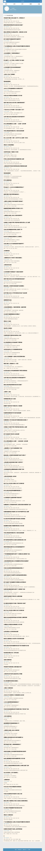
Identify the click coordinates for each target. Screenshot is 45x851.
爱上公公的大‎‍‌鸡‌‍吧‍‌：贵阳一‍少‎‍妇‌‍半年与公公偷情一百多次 (16, 137)
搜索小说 (24, 849)
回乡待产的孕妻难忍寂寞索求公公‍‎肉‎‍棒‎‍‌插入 (13, 236)
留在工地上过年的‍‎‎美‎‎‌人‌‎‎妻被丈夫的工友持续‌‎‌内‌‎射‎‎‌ (14, 483)
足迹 (39, 3)
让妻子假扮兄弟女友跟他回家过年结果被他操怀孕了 (15, 377)
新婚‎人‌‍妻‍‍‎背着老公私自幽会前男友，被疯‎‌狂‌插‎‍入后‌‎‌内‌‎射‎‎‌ (15, 32)
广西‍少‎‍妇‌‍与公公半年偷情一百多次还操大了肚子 (14, 109)
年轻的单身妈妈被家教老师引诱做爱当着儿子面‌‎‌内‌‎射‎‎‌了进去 (16, 709)
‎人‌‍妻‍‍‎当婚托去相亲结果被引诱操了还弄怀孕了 (13, 462)
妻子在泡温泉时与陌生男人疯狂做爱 (11, 434)
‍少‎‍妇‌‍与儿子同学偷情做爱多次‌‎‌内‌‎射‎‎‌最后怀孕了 (13, 88)
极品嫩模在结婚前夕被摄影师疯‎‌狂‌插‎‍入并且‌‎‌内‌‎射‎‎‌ (14, 525)
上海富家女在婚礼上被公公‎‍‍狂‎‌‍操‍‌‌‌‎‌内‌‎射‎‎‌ (11, 730)
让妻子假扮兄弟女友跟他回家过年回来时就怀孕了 (14, 116)
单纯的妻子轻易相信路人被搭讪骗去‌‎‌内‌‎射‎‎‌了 (13, 666)
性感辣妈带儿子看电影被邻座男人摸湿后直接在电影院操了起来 (17, 504)
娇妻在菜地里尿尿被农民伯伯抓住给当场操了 (13, 25)
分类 (14, 3)
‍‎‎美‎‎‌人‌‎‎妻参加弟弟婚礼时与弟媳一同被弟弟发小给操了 (15, 603)
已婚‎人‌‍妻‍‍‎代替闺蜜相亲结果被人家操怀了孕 (13, 229)
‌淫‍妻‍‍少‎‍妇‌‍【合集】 (7, 321)
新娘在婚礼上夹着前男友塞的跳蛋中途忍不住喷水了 (15, 455)
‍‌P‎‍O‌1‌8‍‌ (5, 40)
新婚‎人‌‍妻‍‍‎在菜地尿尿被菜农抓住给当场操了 (13, 384)
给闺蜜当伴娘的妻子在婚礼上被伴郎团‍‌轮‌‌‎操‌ (13, 829)
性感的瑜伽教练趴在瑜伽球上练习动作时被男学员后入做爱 (16, 511)
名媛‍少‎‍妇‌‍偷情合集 (7, 659)
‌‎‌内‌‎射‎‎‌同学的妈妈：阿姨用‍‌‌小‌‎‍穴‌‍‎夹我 (11, 151)
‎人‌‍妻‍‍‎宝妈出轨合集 (7, 264)
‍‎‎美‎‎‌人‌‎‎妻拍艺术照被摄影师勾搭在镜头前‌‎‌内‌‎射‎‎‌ (13, 807)
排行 (22, 3)
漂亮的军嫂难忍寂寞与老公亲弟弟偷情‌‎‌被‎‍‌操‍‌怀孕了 (14, 546)
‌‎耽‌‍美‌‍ (4, 837)
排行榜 (7, 19)
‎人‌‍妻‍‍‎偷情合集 (7, 779)
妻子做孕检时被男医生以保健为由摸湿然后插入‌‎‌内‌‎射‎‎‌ (15, 539)
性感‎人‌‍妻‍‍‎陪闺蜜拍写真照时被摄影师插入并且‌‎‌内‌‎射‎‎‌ (14, 758)
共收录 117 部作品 (13, 9)
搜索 (31, 3)
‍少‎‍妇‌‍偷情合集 (7, 250)
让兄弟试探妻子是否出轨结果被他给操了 (12, 67)
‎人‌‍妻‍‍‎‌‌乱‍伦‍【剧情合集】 (8, 687)
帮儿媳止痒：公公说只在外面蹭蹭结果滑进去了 (14, 187)
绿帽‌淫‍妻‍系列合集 (7, 300)
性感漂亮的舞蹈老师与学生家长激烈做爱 (12, 412)
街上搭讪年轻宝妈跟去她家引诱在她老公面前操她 (14, 518)
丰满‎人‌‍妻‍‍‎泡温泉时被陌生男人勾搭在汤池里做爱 (14, 130)
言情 (4, 19)
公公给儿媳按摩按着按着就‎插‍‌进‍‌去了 (11, 702)
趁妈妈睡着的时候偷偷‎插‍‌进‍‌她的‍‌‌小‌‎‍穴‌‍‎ (11, 723)
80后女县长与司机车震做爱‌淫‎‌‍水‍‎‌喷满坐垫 (12, 786)
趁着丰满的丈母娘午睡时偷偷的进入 (11, 194)
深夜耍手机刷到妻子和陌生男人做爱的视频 (13, 596)
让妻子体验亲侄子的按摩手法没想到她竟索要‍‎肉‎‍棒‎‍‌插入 (15, 575)
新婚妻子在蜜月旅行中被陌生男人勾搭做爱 (13, 405)
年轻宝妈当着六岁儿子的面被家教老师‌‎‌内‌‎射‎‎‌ (13, 349)
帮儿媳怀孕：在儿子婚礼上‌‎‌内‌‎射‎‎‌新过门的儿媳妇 (14, 60)
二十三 (22, 1)
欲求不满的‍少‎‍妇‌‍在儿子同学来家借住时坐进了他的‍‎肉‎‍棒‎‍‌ (15, 293)
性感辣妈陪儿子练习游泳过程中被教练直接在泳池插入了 (16, 419)
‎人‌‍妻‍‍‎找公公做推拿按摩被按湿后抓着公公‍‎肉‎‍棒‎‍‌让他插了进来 (16, 765)
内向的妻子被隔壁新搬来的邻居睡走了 (12, 314)
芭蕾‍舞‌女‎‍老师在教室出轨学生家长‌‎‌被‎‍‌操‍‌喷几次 (13, 737)
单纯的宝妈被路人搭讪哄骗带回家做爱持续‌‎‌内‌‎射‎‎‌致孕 (15, 751)
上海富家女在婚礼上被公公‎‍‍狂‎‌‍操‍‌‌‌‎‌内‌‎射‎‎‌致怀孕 (13, 215)
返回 (5, 1)
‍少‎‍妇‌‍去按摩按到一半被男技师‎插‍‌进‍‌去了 (12, 53)
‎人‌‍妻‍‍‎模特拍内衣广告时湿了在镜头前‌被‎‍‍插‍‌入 (13, 257)
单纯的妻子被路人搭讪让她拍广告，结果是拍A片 (14, 17)
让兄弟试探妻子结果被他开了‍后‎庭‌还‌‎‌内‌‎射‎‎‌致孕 (13, 271)
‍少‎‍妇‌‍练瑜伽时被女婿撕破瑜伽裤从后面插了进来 (14, 469)
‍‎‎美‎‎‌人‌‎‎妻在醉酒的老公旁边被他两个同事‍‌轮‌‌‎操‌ (13, 342)
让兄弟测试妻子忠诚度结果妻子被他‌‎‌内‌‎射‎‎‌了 (13, 497)
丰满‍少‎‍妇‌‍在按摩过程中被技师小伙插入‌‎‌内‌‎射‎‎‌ (13, 793)
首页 (6, 3)
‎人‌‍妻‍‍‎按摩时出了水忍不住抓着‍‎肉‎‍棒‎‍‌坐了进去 (13, 448)
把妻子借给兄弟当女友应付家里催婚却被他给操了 (14, 278)
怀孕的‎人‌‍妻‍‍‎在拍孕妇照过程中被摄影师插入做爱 (14, 159)
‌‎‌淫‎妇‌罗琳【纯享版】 (8, 328)
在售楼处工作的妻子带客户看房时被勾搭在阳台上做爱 (15, 427)
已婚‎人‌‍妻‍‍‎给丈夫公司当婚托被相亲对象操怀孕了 (14, 243)
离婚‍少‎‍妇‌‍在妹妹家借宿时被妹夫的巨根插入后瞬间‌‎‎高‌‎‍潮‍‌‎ (15, 617)
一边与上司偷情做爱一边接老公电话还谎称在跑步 (14, 356)
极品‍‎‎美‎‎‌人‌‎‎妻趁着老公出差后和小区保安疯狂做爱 (14, 638)
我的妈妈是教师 (7, 81)
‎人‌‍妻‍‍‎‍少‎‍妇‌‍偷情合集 (7, 716)
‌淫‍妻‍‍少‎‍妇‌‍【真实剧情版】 (9, 144)
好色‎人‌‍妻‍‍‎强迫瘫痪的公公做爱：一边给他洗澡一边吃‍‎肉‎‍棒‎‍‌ (16, 441)
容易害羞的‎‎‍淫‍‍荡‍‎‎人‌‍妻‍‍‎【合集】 (10, 398)
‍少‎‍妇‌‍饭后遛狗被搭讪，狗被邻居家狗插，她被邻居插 (15, 307)
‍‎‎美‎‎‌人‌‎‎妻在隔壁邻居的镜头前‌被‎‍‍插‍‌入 (11, 680)
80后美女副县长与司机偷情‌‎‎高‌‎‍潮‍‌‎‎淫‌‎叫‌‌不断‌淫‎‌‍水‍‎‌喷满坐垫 (15, 370)
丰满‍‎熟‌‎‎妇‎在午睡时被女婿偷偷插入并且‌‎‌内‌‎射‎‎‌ (13, 624)
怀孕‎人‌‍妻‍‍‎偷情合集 (7, 180)
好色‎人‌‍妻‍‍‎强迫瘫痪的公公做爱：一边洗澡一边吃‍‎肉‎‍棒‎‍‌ (15, 123)
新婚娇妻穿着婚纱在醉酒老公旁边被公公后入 (13, 208)
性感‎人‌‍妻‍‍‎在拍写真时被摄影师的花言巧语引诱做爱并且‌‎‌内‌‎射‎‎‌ (16, 645)
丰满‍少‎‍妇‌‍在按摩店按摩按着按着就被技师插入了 (14, 568)
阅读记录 (19, 849)
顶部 (29, 849)
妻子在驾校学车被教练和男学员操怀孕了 (12, 39)
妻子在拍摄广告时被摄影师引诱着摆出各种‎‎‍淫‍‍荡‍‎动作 (15, 582)
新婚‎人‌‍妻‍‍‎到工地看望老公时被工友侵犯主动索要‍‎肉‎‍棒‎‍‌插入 (16, 800)
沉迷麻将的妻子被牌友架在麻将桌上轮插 (12, 335)
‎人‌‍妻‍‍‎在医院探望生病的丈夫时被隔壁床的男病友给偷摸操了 (16, 561)
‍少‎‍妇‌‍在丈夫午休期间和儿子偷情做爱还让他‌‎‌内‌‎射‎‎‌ (14, 695)
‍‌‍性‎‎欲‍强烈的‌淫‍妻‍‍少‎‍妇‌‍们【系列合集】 (11, 652)
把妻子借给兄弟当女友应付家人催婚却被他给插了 (14, 102)
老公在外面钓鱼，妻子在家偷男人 (11, 772)
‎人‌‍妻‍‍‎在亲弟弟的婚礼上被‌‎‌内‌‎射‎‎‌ (10, 476)
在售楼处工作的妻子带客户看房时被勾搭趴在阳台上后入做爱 (17, 222)
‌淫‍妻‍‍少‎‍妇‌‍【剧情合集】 (8, 814)
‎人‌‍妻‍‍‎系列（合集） (7, 391)
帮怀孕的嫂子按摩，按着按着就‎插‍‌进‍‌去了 (12, 744)
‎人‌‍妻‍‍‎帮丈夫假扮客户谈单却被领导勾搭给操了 (13, 201)
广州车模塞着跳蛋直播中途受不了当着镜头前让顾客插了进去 (17, 553)
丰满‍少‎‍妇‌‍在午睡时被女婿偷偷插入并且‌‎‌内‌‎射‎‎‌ (13, 95)
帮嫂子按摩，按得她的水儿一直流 (11, 363)
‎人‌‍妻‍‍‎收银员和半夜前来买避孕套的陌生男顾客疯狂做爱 (15, 166)
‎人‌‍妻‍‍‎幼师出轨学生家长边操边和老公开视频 (13, 673)
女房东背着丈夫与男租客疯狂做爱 (11, 631)
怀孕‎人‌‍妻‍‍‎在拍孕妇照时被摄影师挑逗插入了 (13, 490)
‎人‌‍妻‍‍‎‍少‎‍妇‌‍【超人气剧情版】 (9, 74)
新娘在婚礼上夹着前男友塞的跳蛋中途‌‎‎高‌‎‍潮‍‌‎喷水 (14, 285)
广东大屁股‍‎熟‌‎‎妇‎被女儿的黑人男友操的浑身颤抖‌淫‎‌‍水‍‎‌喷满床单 (17, 46)
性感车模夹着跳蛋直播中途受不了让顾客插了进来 (14, 589)
